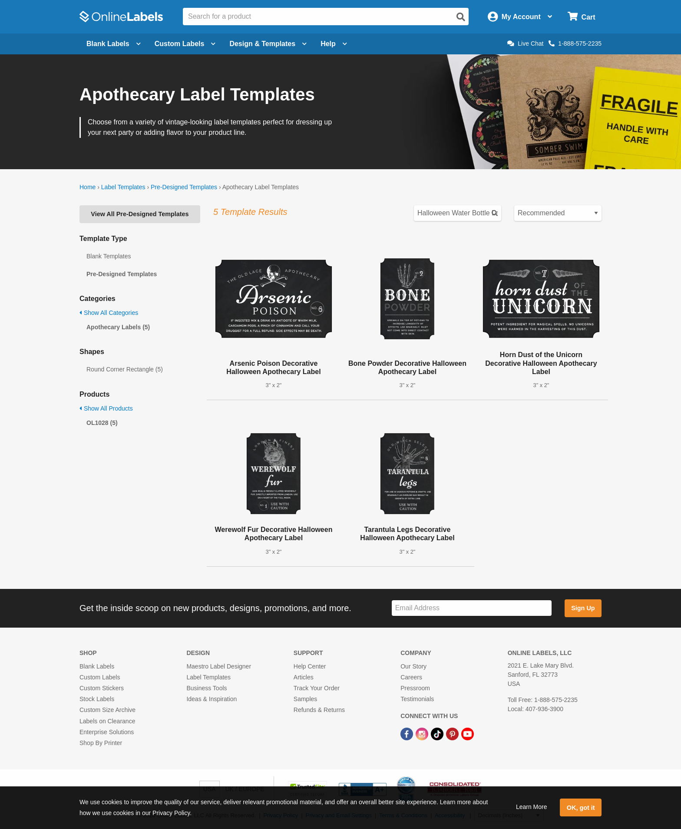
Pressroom (415, 688)
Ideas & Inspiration (211, 698)
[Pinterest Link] (453, 733)
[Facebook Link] (407, 733)
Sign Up (583, 608)
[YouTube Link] (467, 733)
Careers (411, 677)
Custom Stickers (101, 688)
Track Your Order (317, 688)
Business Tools (206, 688)
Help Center (310, 666)
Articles (304, 677)
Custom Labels (99, 677)
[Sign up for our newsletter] (472, 608)
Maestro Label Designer (218, 666)
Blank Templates (108, 256)
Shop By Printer (100, 742)
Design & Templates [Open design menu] (268, 43)
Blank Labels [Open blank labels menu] (113, 43)
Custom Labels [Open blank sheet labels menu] (185, 43)
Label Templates (123, 187)
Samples (305, 698)
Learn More (531, 806)
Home (87, 187)
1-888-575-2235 (575, 43)
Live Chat (525, 43)
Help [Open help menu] (334, 43)
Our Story (413, 666)
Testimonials (417, 698)
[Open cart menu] (581, 16)
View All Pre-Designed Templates (139, 214)
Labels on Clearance (107, 721)
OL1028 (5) (102, 422)
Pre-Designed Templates (184, 187)
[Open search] (461, 17)
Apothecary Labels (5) (118, 327)
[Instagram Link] (423, 733)
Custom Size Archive (107, 709)
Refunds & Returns (319, 709)
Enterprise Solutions (106, 732)
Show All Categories (108, 312)
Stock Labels (96, 698)
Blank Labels (96, 666)
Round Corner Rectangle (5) (124, 369)
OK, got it (581, 807)
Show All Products (106, 408)
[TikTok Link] (438, 733)
